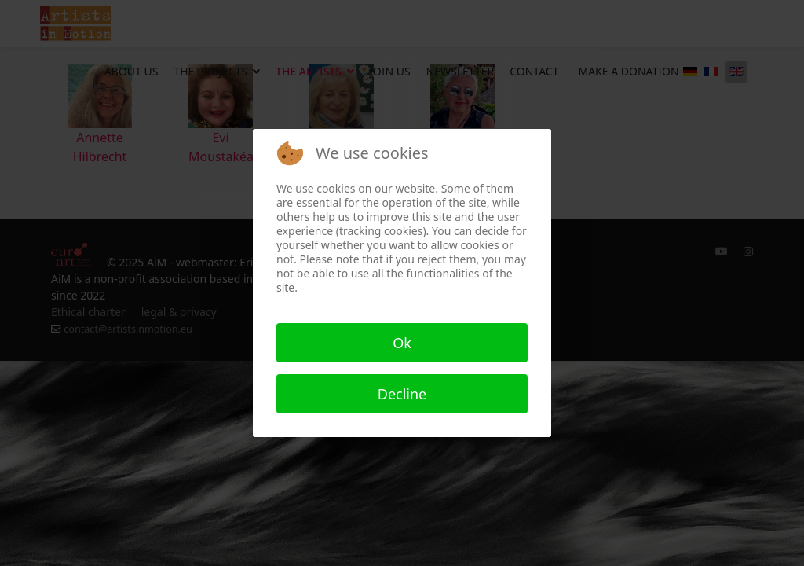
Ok (402, 342)
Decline (402, 393)
